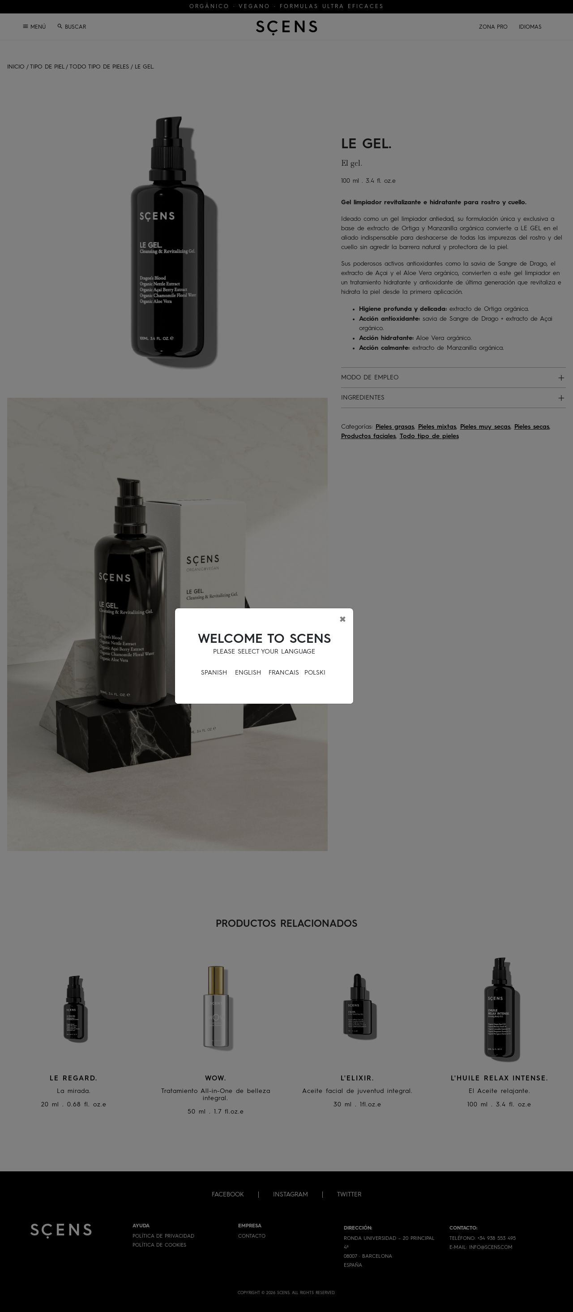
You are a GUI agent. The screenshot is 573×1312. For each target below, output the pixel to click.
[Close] (342, 619)
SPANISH (214, 673)
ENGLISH (248, 673)
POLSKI (314, 673)
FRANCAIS (284, 673)
